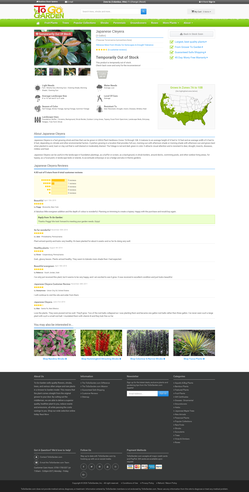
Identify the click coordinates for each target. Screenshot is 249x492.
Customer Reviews (89, 393)
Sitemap (85, 397)
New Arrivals (179, 414)
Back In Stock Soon (191, 34)
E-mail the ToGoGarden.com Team (54, 462)
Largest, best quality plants (191, 41)
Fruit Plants (51, 22)
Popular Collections (85, 22)
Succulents (178, 432)
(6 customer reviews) (117, 50)
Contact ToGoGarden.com (51, 457)
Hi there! (207, 2)
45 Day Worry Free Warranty (191, 57)
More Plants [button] (171, 22)
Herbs (176, 407)
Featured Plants (181, 390)
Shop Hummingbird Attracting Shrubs (101, 358)
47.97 (102, 75)
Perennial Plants (181, 418)
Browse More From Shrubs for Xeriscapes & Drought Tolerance (124, 45)
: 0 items (201, 11)
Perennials (119, 22)
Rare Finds (178, 425)
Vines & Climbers (181, 439)
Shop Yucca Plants (194, 358)
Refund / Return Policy (166, 483)
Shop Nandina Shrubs (55, 358)
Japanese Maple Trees (183, 411)
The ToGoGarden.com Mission (94, 386)
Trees (65, 22)
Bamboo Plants (180, 386)
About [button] (188, 22)
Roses (154, 22)
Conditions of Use (129, 483)
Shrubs (105, 22)
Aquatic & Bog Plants (183, 383)
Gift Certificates (180, 397)
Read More (44, 414)
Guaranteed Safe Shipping (190, 52)
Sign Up (163, 393)
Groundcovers (138, 22)
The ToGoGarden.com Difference (95, 383)
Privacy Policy (147, 483)
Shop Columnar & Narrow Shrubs (147, 358)
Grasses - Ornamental (183, 400)
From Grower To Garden (189, 47)
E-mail (69, 2)
